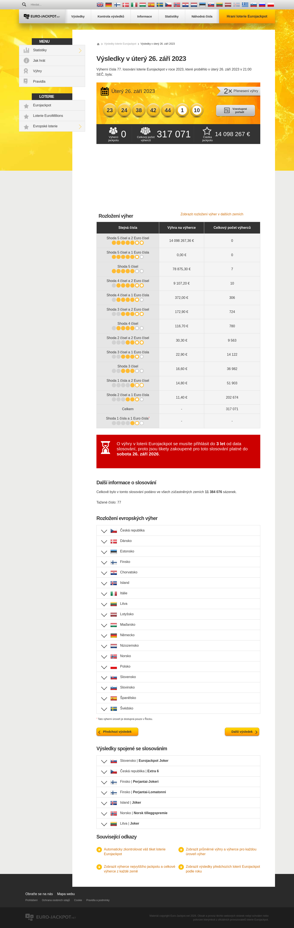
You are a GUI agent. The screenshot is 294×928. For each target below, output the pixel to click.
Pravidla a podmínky (98, 900)
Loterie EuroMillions (48, 115)
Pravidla (39, 81)
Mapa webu (66, 894)
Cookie (78, 900)
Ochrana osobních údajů (56, 900)
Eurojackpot (42, 105)
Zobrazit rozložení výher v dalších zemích (211, 214)
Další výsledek (242, 731)
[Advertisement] (178, 180)
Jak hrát (39, 60)
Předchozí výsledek (117, 731)
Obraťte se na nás (39, 894)
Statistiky (40, 50)
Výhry (37, 71)
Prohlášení (31, 900)
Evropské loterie (45, 126)
